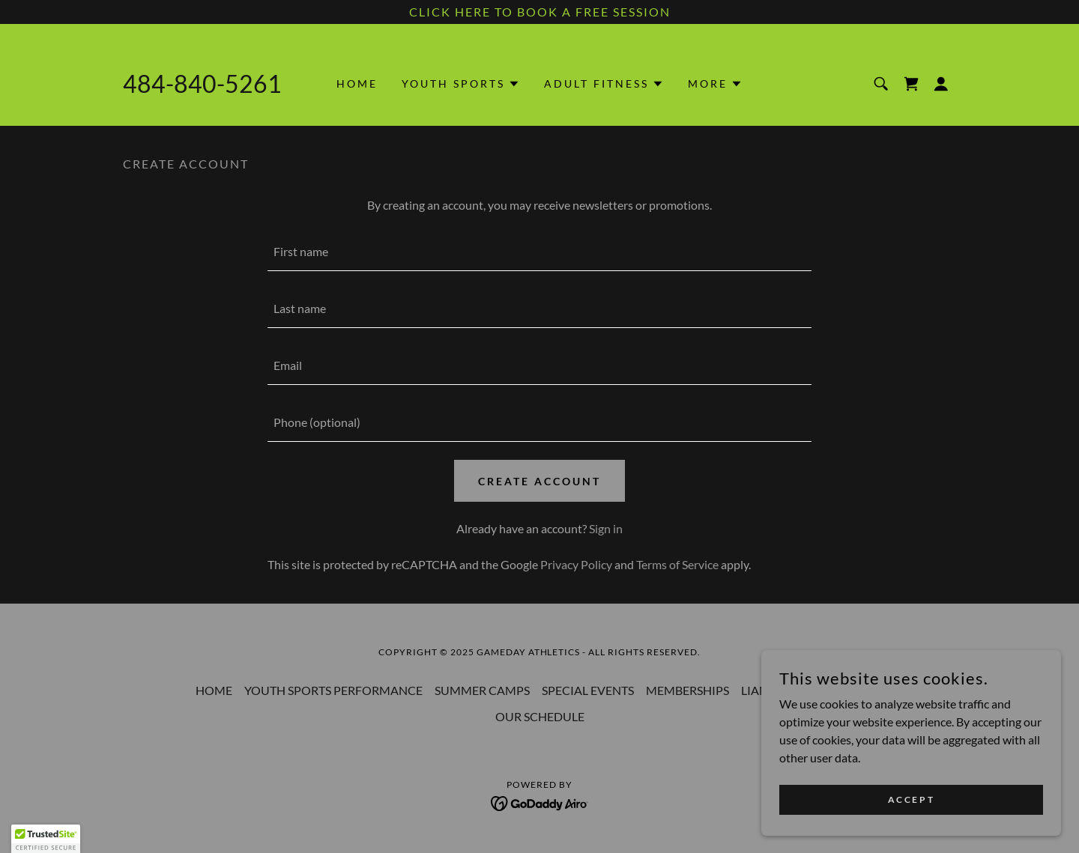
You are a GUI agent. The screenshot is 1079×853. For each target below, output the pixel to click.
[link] (911, 84)
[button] (461, 84)
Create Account (539, 481)
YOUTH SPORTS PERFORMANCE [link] (333, 690)
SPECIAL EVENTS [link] (588, 690)
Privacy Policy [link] (576, 564)
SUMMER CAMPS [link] (482, 690)
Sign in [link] (606, 528)
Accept (911, 799)
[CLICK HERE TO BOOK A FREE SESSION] (539, 12)
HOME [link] (357, 83)
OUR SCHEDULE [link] (539, 716)
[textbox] (539, 251)
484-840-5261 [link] (202, 83)
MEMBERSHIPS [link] (687, 690)
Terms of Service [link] (677, 564)
